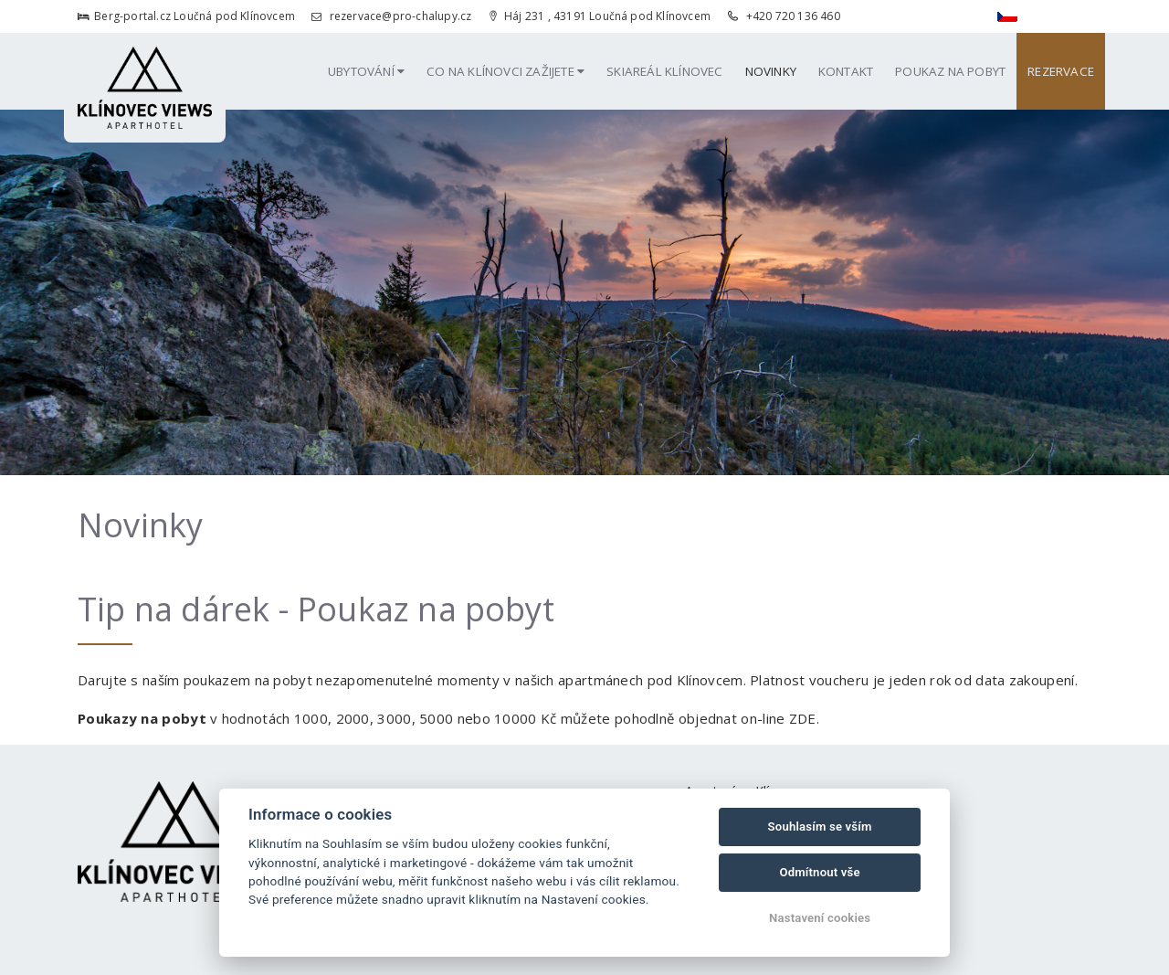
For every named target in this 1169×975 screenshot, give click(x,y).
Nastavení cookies (819, 918)
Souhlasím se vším (820, 826)
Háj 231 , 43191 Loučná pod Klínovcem (600, 16)
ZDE (802, 718)
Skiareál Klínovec (664, 71)
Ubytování (366, 71)
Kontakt (845, 71)
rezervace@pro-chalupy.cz (391, 16)
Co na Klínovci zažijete (505, 71)
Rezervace (1060, 71)
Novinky (770, 71)
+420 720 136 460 (784, 16)
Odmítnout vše (819, 872)
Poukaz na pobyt (950, 71)
